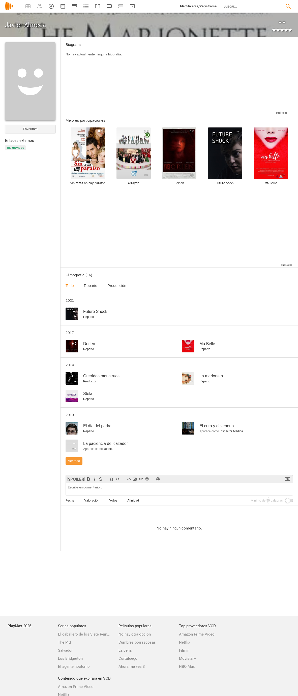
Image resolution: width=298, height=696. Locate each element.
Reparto (90, 285)
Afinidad (133, 500)
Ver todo (74, 461)
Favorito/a (30, 129)
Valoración (91, 500)
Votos (113, 500)
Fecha (70, 500)
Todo (70, 285)
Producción (116, 285)
